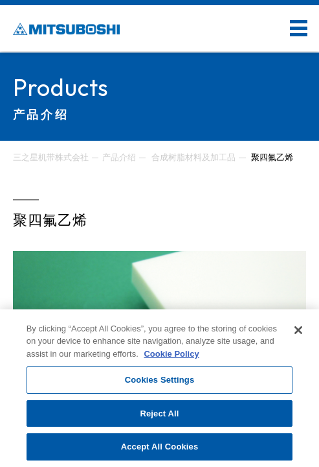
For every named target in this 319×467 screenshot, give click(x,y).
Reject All (159, 413)
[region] (159, 388)
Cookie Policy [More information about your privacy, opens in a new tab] (171, 354)
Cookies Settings (160, 380)
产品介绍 (119, 157)
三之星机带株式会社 (51, 157)
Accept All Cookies (160, 446)
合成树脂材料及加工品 (193, 157)
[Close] (298, 330)
